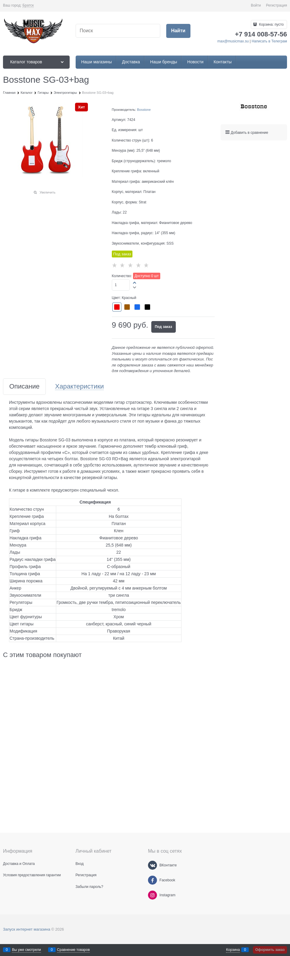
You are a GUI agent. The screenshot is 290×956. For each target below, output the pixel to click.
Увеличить (47, 192)
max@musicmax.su (233, 41)
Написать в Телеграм (269, 41)
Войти (256, 5)
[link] (28, 5)
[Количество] (121, 285)
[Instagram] (152, 895)
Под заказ (163, 327)
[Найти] (178, 31)
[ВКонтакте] (152, 865)
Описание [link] (24, 386)
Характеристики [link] (79, 386)
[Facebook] (152, 880)
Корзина (233, 949)
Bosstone (144, 109)
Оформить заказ (270, 950)
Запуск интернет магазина (26, 929)
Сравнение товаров (73, 949)
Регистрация (276, 5)
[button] (134, 282)
